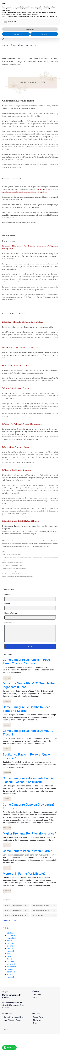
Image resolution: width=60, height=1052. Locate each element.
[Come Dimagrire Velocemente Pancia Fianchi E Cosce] (16, 915)
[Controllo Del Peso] (44, 915)
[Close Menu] (57, 3)
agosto (10, 974)
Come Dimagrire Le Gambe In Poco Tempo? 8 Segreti (27, 709)
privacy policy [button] (50, 1020)
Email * (7, 604)
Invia (30, 646)
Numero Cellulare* (11, 613)
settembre (11, 972)
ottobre (10, 933)
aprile (9, 954)
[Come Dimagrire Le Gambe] (44, 910)
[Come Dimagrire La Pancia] (16, 910)
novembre (11, 938)
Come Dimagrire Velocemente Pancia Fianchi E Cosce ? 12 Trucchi (28, 780)
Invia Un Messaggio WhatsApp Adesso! (26, 4)
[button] (53, 9)
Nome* (7, 595)
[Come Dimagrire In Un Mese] (44, 905)
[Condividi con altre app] (35, 45)
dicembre (11, 946)
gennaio (11, 935)
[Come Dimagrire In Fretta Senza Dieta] (16, 905)
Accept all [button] (44, 1048)
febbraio (11, 941)
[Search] (56, 9)
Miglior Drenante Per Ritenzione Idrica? (29, 833)
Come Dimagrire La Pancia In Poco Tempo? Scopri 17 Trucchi (26, 661)
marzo (10, 948)
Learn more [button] (30, 1043)
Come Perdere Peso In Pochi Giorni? (27, 851)
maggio (10, 951)
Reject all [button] (16, 1048)
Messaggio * (9, 622)
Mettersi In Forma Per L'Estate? (24, 873)
